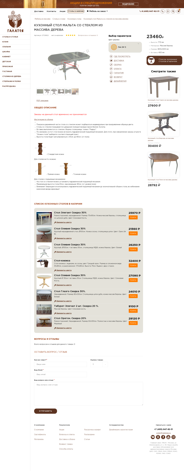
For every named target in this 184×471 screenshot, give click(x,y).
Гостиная (7, 71)
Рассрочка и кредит (92, 429)
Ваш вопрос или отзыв (44, 380)
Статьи (87, 439)
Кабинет (6, 56)
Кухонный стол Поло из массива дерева (162, 179)
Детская (6, 61)
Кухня (5, 42)
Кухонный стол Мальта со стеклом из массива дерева (106, 19)
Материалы (39, 439)
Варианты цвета (62, 222)
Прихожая (7, 66)
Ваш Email (39, 370)
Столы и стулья (10, 37)
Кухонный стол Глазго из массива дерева (163, 100)
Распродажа (89, 434)
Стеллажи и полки (11, 81)
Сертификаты (40, 434)
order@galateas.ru (163, 433)
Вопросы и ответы (67, 434)
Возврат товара (66, 444)
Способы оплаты (66, 449)
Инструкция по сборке (43, 119)
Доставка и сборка (67, 439)
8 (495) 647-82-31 (149, 11)
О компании (39, 429)
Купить (133, 217)
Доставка (38, 11)
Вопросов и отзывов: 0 (88, 35)
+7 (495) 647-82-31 (163, 429)
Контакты (51, 11)
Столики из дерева (11, 76)
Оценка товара (96, 360)
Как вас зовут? (40, 360)
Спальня (6, 47)
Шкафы (6, 51)
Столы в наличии (76, 11)
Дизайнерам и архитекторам (121, 429)
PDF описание (42, 100)
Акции (62, 11)
